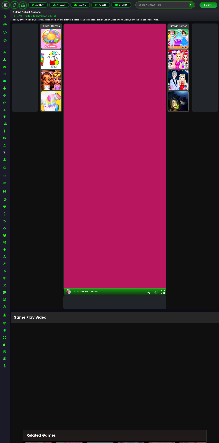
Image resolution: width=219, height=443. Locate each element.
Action (38, 5)
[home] (6, 16)
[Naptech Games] (14, 5)
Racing (80, 5)
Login (208, 5)
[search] (191, 5)
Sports (121, 5)
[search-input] (163, 5)
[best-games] (6, 24)
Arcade (59, 5)
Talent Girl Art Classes (82, 284)
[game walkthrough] (22, 5)
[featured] (6, 32)
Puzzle (101, 5)
